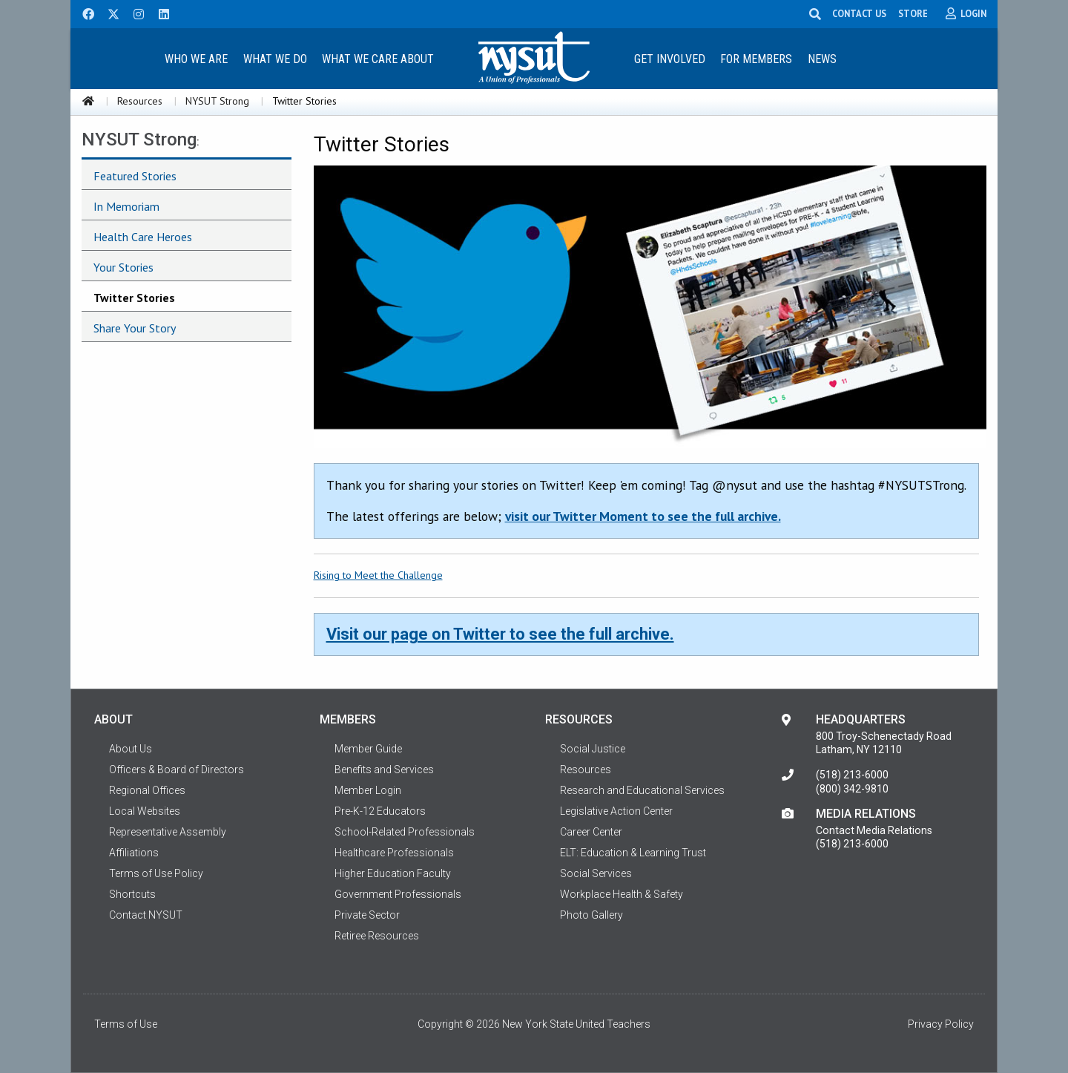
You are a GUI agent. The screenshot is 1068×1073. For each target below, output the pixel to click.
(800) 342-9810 (852, 789)
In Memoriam (126, 206)
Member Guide (368, 749)
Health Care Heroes (142, 236)
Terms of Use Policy (156, 873)
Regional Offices (147, 790)
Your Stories (123, 267)
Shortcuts (132, 894)
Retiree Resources (376, 936)
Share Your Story (134, 328)
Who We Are (196, 59)
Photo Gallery (591, 915)
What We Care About (378, 59)
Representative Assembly (167, 832)
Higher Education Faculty (392, 873)
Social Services (596, 873)
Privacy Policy (941, 1024)
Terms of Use (125, 1024)
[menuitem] (195, 58)
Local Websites (144, 811)
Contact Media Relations (874, 830)
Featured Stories (135, 175)
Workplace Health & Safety (621, 894)
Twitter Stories (134, 297)
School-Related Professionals (404, 832)
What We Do (275, 59)
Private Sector (367, 915)
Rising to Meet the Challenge (378, 575)
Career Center (591, 832)
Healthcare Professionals (394, 853)
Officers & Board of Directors (176, 769)
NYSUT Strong (217, 101)
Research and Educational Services (642, 790)
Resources (139, 101)
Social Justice (592, 749)
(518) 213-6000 (852, 775)
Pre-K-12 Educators (380, 811)
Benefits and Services (384, 769)
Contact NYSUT (145, 915)
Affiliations (134, 853)
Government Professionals (397, 894)
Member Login (367, 790)
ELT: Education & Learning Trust (633, 853)
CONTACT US (859, 13)
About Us (130, 749)
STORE (913, 13)
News (822, 59)
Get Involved (669, 59)
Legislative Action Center (616, 811)
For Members (756, 59)
